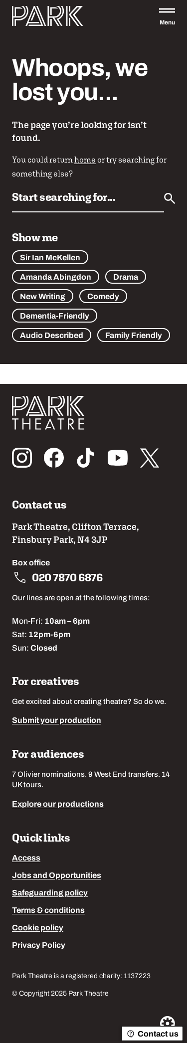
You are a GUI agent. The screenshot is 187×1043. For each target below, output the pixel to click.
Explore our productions (58, 805)
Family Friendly (133, 336)
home (85, 159)
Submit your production (56, 721)
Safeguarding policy (50, 893)
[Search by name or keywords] (88, 200)
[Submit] (169, 198)
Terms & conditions (48, 911)
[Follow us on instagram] (22, 458)
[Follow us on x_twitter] (150, 458)
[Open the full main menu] (167, 15)
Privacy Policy (38, 946)
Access (26, 859)
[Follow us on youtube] (118, 458)
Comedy (103, 297)
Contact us (152, 1034)
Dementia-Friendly (54, 317)
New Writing (42, 297)
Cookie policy (37, 928)
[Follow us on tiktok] (86, 458)
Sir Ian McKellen (50, 258)
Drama (125, 278)
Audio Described (51, 336)
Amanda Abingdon (55, 278)
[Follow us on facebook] (54, 458)
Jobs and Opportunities (56, 876)
